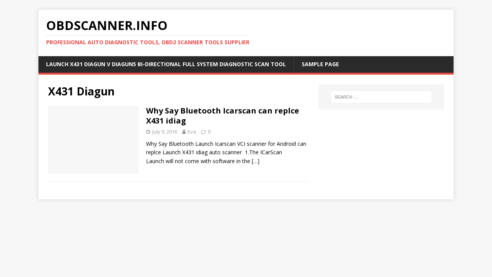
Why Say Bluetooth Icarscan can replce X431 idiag (222, 115)
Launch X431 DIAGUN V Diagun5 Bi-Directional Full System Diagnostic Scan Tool (166, 64)
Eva (192, 131)
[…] (255, 161)
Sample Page (320, 64)
